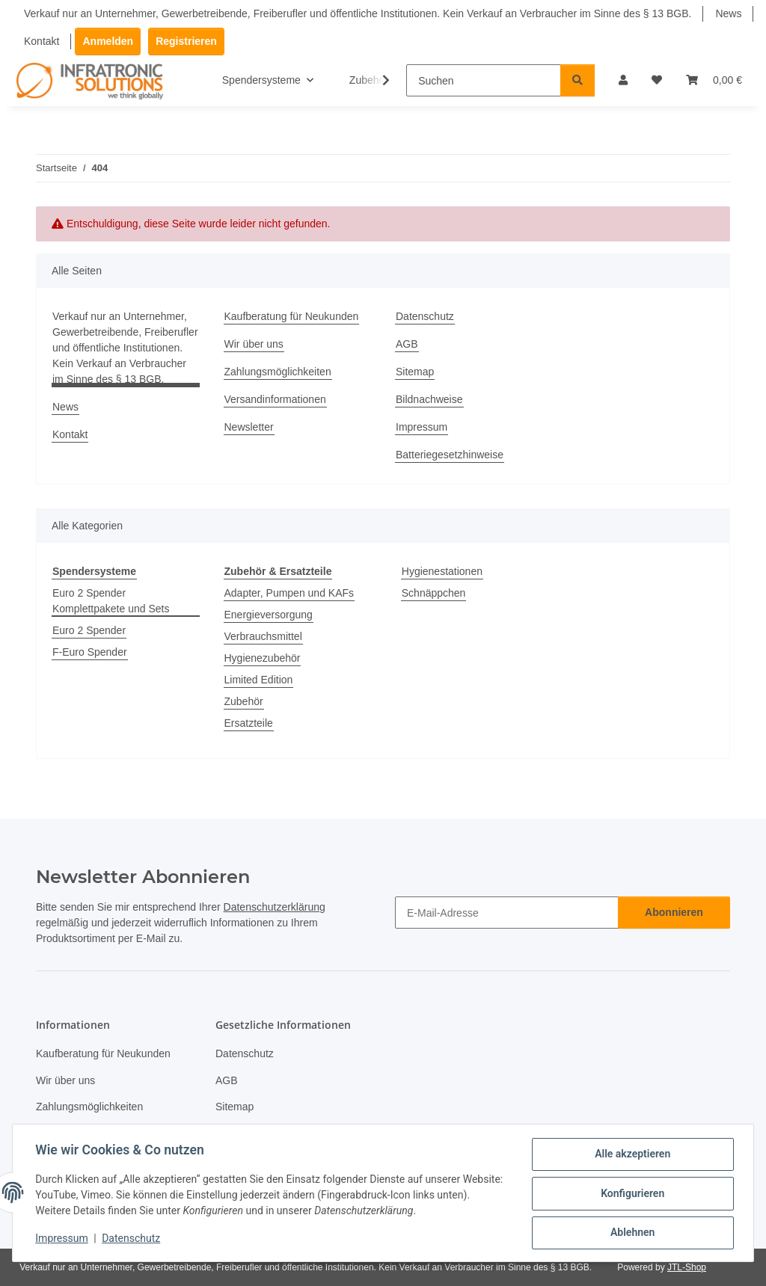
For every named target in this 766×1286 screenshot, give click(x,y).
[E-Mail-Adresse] (507, 912)
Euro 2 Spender (89, 630)
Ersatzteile (248, 723)
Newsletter (249, 427)
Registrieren (186, 41)
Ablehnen (631, 1233)
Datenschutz (132, 1240)
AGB (407, 344)
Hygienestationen (442, 571)
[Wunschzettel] (657, 80)
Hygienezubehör (262, 658)
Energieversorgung (268, 615)
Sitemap (415, 372)
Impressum (63, 1240)
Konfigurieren (631, 1194)
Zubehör (243, 701)
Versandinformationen (275, 399)
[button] (623, 80)
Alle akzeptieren (631, 1155)
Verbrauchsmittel (263, 636)
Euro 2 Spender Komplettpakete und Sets (110, 601)
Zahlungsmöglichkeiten (277, 372)
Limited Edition (258, 680)
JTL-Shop (686, 1267)
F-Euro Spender (89, 652)
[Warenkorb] (714, 80)
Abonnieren (674, 912)
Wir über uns (254, 344)
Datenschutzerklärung (274, 907)
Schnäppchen (434, 593)
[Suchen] (483, 80)
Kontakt (41, 41)
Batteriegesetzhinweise (449, 455)
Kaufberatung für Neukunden (291, 316)
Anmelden (107, 41)
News (728, 13)
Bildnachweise (429, 399)
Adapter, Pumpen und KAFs (289, 593)
